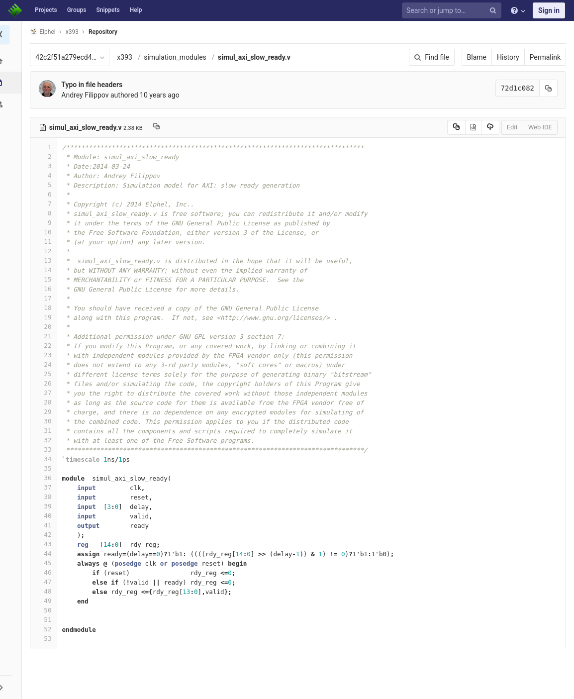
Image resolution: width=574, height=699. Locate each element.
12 (46, 251)
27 (46, 393)
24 (46, 364)
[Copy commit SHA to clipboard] (549, 88)
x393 (127, 57)
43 (46, 544)
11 (46, 241)
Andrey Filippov (87, 95)
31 (46, 430)
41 (46, 525)
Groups (77, 9)
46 (46, 572)
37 (46, 487)
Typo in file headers (94, 85)
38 (46, 496)
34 (46, 459)
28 (46, 402)
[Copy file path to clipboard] (159, 127)
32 (46, 440)
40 (46, 515)
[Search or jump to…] (453, 10)
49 (46, 600)
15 (46, 279)
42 (46, 534)
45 (46, 563)
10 (46, 232)
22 (46, 345)
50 (46, 610)
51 (46, 619)
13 (46, 260)
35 (46, 468)
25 (46, 374)
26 (46, 383)
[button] (12, 687)
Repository (106, 31)
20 (46, 326)
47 (46, 582)
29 (46, 411)
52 (46, 629)
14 (46, 270)
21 (46, 336)
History (508, 57)
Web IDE (540, 127)
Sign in (549, 10)
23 (46, 355)
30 (46, 421)
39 (46, 506)
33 (46, 449)
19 (46, 317)
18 (46, 307)
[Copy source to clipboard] (456, 127)
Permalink (545, 57)
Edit (512, 127)
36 (46, 478)
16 (46, 289)
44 (46, 553)
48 (46, 591)
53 (46, 638)
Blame (476, 57)
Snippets (107, 9)
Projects (46, 9)
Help (136, 9)
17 (46, 298)
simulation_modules (178, 57)
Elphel (45, 31)
